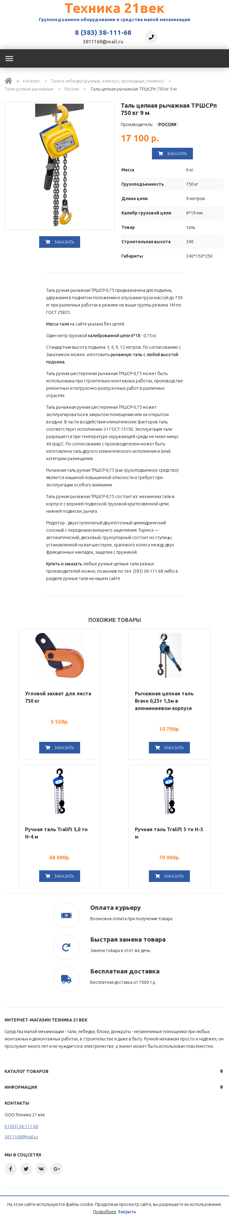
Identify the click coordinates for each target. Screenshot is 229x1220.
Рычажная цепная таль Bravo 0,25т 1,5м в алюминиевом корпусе (164, 701)
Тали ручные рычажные (29, 88)
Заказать (59, 242)
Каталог (31, 81)
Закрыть (127, 1211)
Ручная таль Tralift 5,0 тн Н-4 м (56, 833)
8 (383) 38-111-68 (103, 32)
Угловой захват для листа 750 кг (58, 697)
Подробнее (104, 1211)
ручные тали (75, 578)
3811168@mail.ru (103, 41)
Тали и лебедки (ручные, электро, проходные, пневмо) (107, 81)
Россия (72, 88)
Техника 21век (114, 8)
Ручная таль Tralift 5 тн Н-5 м (169, 833)
